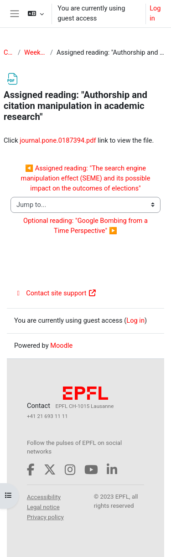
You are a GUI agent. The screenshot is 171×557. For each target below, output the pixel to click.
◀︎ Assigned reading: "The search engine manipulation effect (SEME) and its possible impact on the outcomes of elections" (86, 178)
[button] (36, 13)
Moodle (61, 345)
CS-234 (9, 52)
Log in (155, 13)
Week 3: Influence (35, 52)
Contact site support (55, 293)
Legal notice (43, 507)
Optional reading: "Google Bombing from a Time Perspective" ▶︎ (86, 226)
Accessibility (44, 497)
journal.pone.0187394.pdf (58, 140)
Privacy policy (45, 517)
